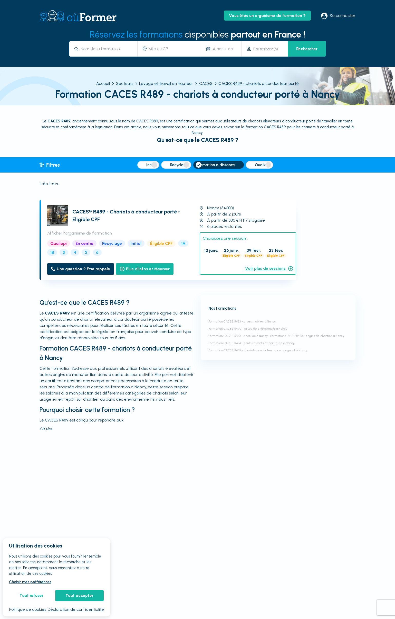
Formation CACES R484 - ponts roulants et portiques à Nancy (251, 343)
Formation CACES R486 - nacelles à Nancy (238, 336)
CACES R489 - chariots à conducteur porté (258, 83)
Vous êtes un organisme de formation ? (267, 15)
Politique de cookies (27, 609)
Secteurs (124, 83)
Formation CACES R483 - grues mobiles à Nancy (242, 321)
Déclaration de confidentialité (76, 609)
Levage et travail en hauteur (166, 83)
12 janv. (211, 250)
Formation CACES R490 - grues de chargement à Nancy (247, 328)
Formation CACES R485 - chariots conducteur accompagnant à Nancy (257, 350)
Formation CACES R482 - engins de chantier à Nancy (307, 336)
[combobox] (107, 48)
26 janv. (231, 250)
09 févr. (253, 250)
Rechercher (306, 48)
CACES (206, 83)
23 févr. (276, 250)
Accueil (103, 83)
